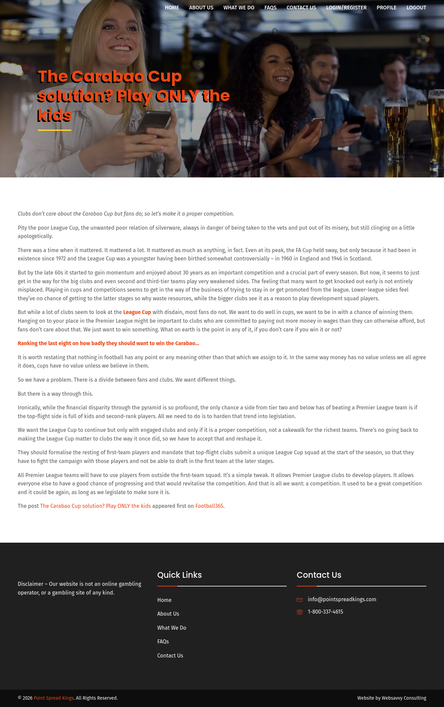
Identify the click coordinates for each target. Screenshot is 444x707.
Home (172, 7)
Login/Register (346, 7)
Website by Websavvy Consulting (391, 698)
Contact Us (301, 7)
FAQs (271, 7)
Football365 (209, 506)
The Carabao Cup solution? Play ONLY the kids (95, 506)
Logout (416, 7)
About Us (201, 7)
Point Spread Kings (54, 698)
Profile (386, 7)
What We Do (238, 7)
